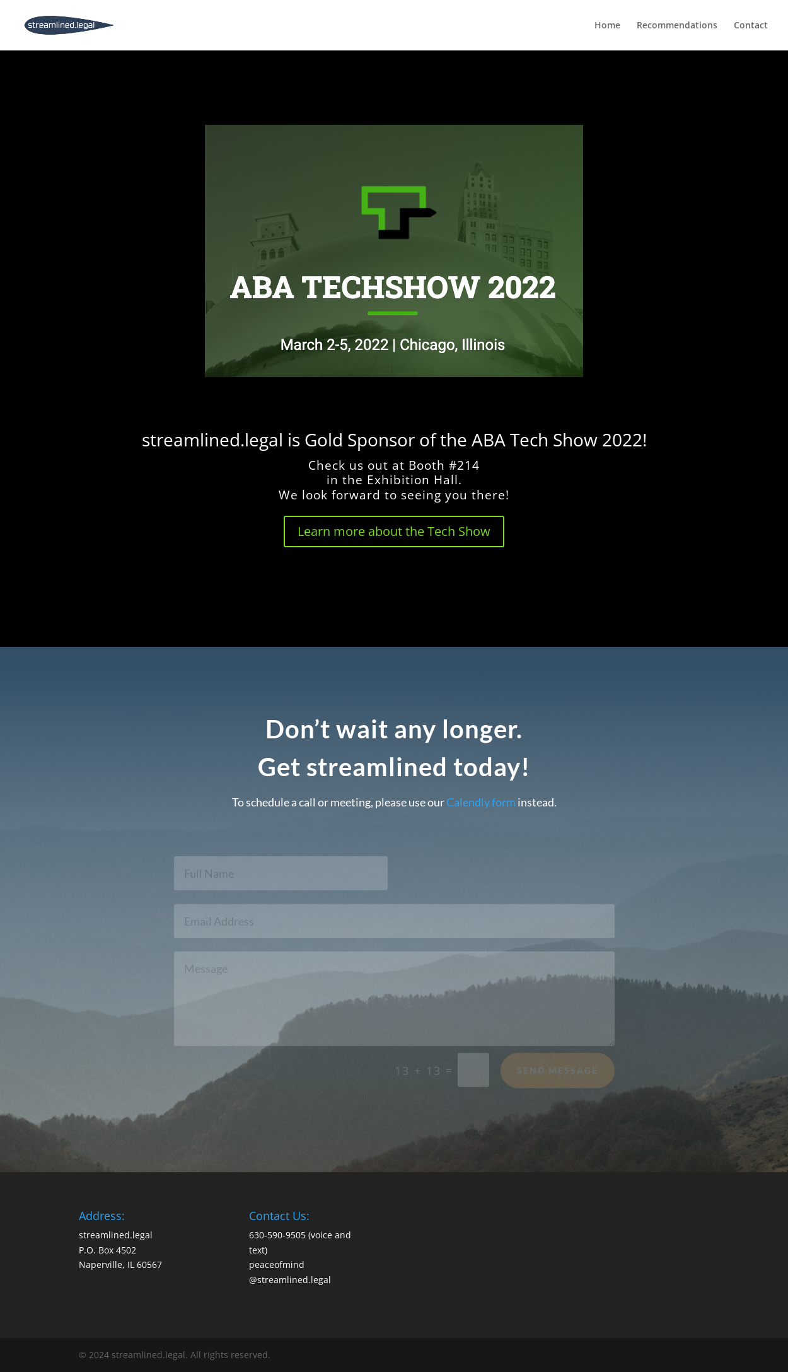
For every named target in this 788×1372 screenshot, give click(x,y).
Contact (751, 26)
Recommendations (677, 26)
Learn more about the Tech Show (394, 531)
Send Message (557, 1073)
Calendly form (481, 802)
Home (607, 26)
